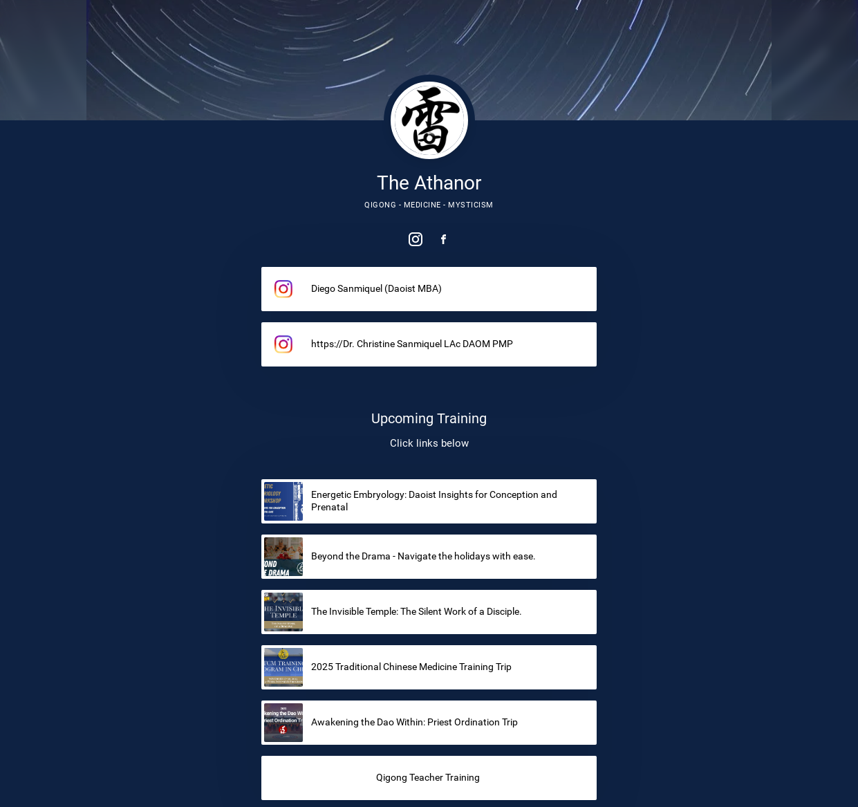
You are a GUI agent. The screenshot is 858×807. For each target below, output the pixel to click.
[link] (415, 239)
